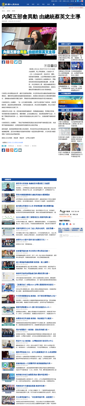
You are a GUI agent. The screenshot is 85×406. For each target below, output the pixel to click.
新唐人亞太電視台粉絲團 (15, 142)
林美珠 (34, 146)
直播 (28, 4)
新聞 (33, 4)
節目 (38, 4)
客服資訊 (67, 230)
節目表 (72, 1)
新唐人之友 (66, 1)
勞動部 (26, 146)
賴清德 (19, 146)
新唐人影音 (54, 1)
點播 (48, 4)
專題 (43, 4)
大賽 (60, 1)
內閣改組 (11, 146)
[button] (29, 41)
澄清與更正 (75, 230)
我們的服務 (75, 228)
